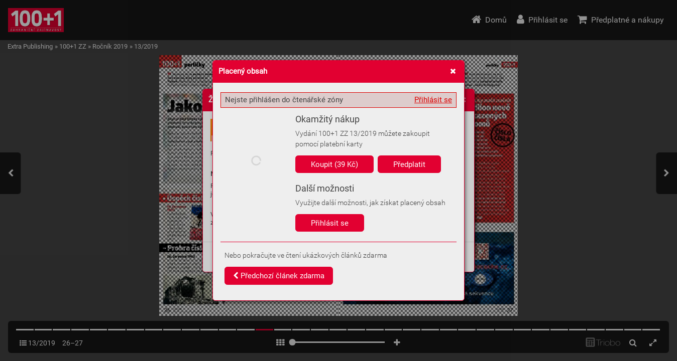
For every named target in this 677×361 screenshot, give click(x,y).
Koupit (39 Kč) (334, 164)
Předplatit (409, 164)
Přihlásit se (433, 99)
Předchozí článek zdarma (278, 275)
